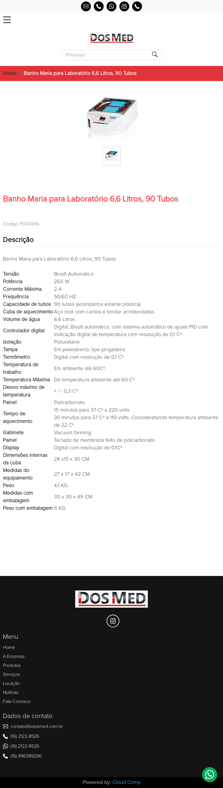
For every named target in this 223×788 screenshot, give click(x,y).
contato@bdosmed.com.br (36, 726)
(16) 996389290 (26, 756)
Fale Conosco (16, 701)
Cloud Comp (126, 782)
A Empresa (13, 656)
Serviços (11, 674)
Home (10, 73)
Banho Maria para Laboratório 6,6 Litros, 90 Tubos (80, 73)
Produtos (12, 665)
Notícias (10, 692)
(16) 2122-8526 (24, 736)
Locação (11, 683)
